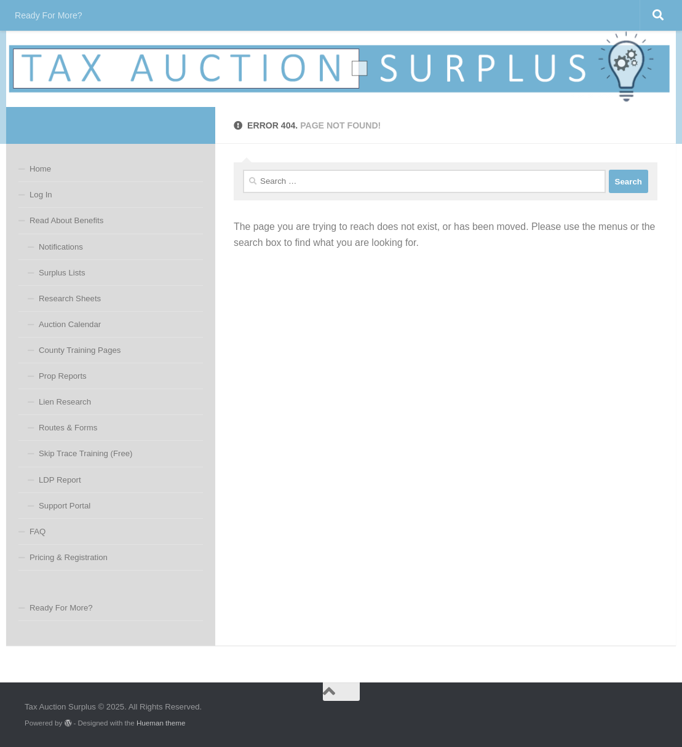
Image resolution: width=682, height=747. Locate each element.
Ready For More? (48, 15)
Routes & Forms (68, 427)
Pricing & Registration (69, 557)
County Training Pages (80, 350)
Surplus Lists (62, 272)
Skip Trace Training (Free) (85, 453)
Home (40, 168)
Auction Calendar (70, 324)
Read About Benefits (66, 220)
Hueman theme (161, 723)
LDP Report (60, 479)
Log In (41, 194)
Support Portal (64, 505)
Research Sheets (70, 298)
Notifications (61, 246)
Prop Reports (63, 376)
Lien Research (65, 401)
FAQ (38, 531)
